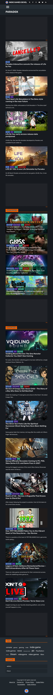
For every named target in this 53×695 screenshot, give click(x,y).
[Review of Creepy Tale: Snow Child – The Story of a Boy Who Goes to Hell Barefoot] (26, 375)
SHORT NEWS (18, 132)
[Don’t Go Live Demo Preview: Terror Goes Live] (26, 588)
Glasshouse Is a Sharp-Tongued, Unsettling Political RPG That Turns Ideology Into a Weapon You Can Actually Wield (25, 250)
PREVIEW (26, 268)
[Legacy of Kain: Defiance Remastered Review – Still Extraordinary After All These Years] (26, 553)
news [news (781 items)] (19, 651)
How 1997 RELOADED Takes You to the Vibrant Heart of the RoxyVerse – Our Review (25, 532)
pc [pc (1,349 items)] (33, 650)
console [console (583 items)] (9, 647)
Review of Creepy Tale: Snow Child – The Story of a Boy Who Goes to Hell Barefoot (26, 390)
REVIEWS (27, 224)
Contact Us (20, 682)
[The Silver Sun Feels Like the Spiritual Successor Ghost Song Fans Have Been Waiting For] (26, 410)
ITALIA (9, 671)
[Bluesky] (42, 2)
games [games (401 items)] (15, 647)
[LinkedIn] (45, 2)
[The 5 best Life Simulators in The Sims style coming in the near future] (26, 86)
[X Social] (29, 2)
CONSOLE (9, 224)
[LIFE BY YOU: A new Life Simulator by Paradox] (26, 156)
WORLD (9, 666)
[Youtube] (39, 2)
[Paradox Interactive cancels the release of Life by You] (26, 51)
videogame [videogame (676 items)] (22, 654)
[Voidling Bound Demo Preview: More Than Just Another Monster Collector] (26, 264)
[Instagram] (36, 2)
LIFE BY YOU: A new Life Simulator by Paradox (25, 169)
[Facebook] (32, 2)
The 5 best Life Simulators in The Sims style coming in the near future (24, 100)
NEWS (7, 62)
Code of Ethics (31, 684)
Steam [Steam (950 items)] (13, 654)
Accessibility (21, 684)
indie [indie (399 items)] (26, 647)
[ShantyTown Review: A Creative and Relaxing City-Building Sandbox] (26, 285)
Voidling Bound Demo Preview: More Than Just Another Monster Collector (25, 271)
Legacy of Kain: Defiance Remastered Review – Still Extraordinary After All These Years (26, 567)
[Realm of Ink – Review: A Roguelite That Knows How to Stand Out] (26, 483)
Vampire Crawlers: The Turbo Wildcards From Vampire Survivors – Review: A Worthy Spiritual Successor (25, 229)
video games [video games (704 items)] (34, 654)
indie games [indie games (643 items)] (11, 651)
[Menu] (8, 7)
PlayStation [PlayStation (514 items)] (40, 651)
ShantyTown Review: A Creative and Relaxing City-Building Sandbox (24, 292)
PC (12, 97)
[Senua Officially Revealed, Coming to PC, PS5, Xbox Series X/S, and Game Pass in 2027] (26, 448)
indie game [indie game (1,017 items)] (35, 647)
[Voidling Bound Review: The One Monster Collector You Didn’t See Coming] (26, 340)
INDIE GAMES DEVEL (18, 2)
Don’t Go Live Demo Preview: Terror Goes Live (25, 601)
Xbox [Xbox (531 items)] (42, 654)
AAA (7, 167)
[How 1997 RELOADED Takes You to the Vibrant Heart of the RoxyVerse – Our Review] (26, 518)
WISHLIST (26, 245)
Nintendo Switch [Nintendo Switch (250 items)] (27, 651)
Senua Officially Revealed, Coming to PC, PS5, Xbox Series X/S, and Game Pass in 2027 (25, 462)
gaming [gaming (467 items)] (21, 647)
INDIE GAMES (17, 224)
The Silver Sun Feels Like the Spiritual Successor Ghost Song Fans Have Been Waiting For (26, 426)
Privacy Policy (30, 682)
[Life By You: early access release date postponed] (26, 121)
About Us (12, 682)
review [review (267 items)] (7, 654)
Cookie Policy (40, 682)
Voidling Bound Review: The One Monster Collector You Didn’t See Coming (23, 355)
